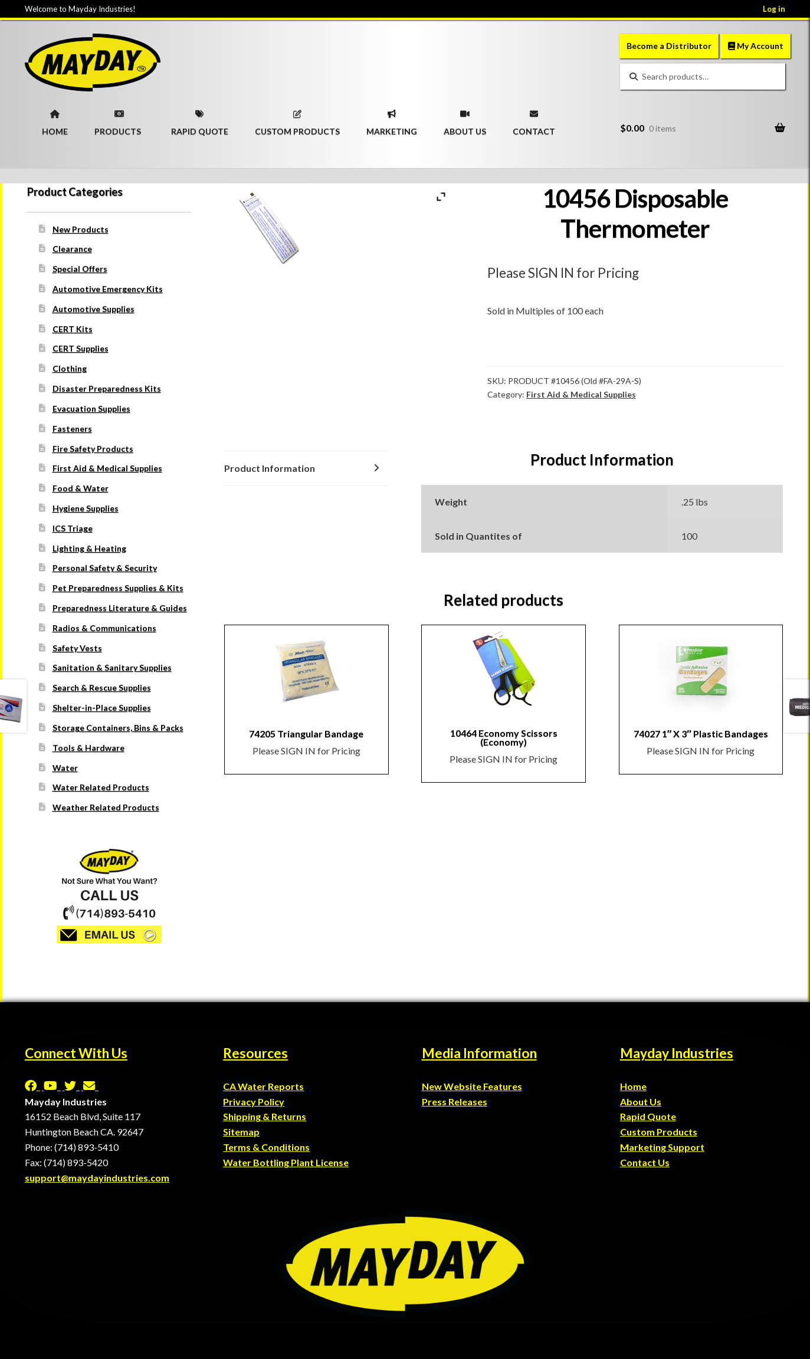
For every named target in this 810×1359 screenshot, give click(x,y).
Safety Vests (77, 648)
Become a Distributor (669, 46)
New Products (81, 229)
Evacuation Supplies (91, 408)
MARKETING (391, 119)
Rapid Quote (648, 1116)
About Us (640, 1101)
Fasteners (72, 429)
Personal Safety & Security (105, 568)
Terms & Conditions (266, 1147)
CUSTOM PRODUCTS (297, 119)
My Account (755, 46)
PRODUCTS (117, 119)
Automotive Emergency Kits (108, 289)
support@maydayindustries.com (97, 1177)
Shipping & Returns (264, 1116)
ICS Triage (73, 528)
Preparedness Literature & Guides (120, 608)
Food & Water (81, 488)
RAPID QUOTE (199, 119)
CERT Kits (73, 329)
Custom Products (658, 1131)
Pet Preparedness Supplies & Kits (118, 588)
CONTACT (534, 119)
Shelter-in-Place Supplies (102, 708)
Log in (774, 9)
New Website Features (472, 1086)
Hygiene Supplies (86, 508)
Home (633, 1086)
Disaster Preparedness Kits (107, 388)
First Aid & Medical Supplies (581, 394)
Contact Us (645, 1162)
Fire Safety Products (93, 449)
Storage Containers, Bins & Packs (118, 728)
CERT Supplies (81, 348)
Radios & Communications (104, 628)
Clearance (72, 249)
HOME (55, 119)
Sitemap (241, 1131)
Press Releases (454, 1101)
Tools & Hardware (88, 748)
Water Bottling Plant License (286, 1162)
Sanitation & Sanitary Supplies (112, 667)
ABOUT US (465, 119)
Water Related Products (101, 787)
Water (65, 768)
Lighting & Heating (89, 548)
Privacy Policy (253, 1101)
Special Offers (80, 269)
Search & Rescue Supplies (102, 687)
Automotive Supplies (94, 309)
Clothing (70, 368)
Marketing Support (662, 1147)
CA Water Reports (263, 1086)
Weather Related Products (106, 807)
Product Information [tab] (269, 468)
